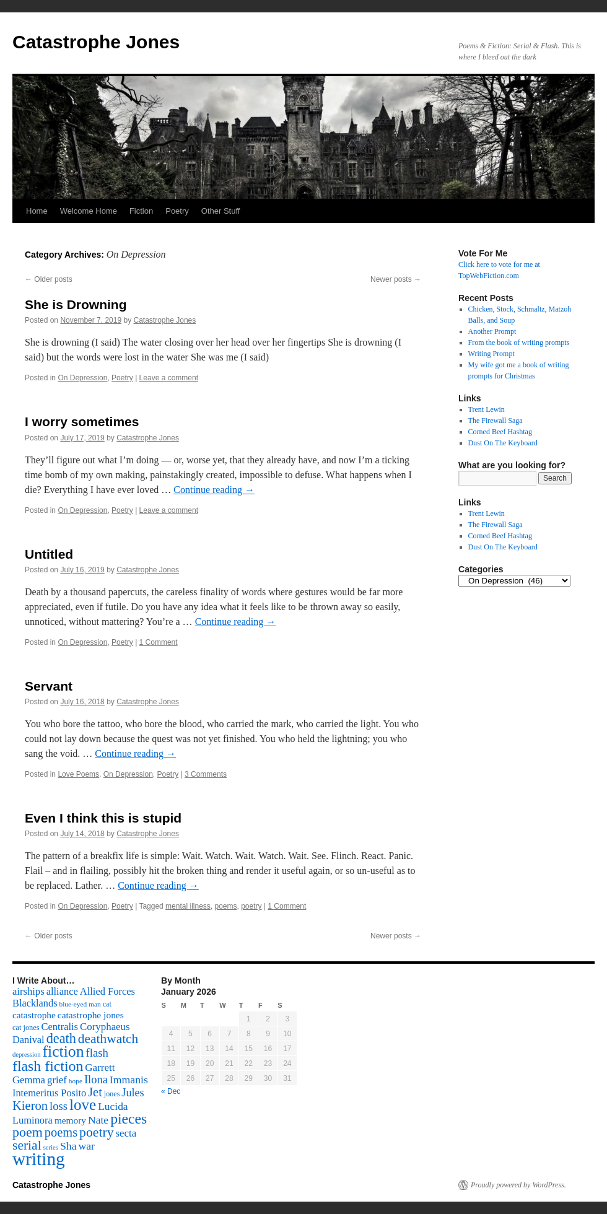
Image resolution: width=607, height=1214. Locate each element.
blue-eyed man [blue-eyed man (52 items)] (79, 1004)
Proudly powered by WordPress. (518, 1185)
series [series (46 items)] (50, 1147)
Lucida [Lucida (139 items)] (113, 1106)
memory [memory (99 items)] (70, 1120)
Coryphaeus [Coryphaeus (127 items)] (105, 1027)
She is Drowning (76, 304)
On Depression (82, 377)
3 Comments (206, 774)
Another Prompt (492, 331)
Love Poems (78, 774)
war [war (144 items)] (87, 1146)
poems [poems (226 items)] (61, 1132)
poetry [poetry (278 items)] (96, 1132)
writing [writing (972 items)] (38, 1159)
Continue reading (214, 489)
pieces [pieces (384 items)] (128, 1119)
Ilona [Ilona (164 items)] (96, 1079)
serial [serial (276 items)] (26, 1145)
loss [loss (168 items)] (59, 1105)
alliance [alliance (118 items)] (62, 991)
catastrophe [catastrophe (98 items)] (34, 1015)
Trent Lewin (486, 409)
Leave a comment (168, 377)
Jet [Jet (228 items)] (95, 1092)
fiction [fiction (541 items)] (63, 1051)
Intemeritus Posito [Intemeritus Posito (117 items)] (49, 1093)
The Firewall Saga (495, 420)
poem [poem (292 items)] (27, 1132)
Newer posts (395, 279)
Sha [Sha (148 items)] (68, 1146)
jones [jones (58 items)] (112, 1094)
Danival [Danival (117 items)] (28, 1040)
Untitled (49, 554)
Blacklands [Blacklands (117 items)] (34, 1003)
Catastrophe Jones (96, 42)
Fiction (141, 211)
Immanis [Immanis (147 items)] (129, 1079)
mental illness (188, 906)
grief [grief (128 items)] (57, 1080)
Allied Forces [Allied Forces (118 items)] (107, 991)
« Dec (170, 1091)
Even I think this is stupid (103, 818)
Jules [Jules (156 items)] (132, 1092)
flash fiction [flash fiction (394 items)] (47, 1066)
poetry (251, 906)
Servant (48, 686)
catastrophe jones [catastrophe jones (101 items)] (91, 1015)
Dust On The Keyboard (503, 443)
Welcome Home (88, 211)
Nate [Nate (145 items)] (98, 1120)
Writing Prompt (491, 353)
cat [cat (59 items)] (107, 1004)
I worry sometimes (82, 421)
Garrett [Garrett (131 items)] (100, 1067)
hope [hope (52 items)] (75, 1081)
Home (37, 211)
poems (225, 906)
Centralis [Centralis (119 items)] (59, 1027)
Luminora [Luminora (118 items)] (32, 1120)
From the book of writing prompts (519, 342)
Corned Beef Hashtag (500, 431)
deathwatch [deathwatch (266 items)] (108, 1038)
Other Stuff (220, 211)
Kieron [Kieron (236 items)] (30, 1105)
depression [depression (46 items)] (26, 1054)
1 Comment (158, 642)
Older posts (48, 279)
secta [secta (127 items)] (126, 1133)
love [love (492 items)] (82, 1104)
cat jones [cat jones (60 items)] (26, 1027)
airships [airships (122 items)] (28, 991)
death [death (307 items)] (61, 1038)
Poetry (177, 211)
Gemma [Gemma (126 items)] (28, 1080)
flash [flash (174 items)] (97, 1052)
